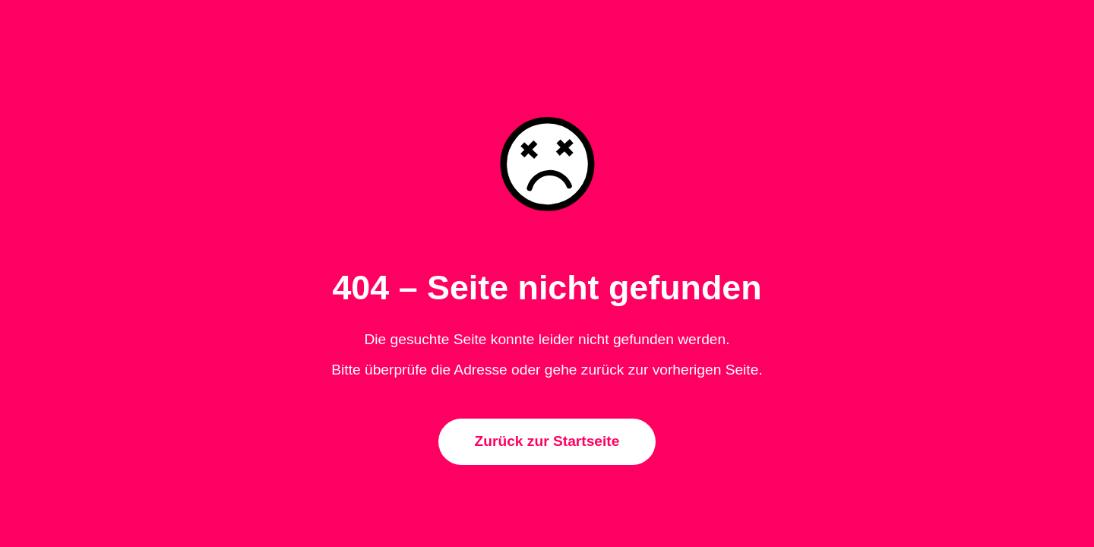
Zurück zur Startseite (547, 441)
